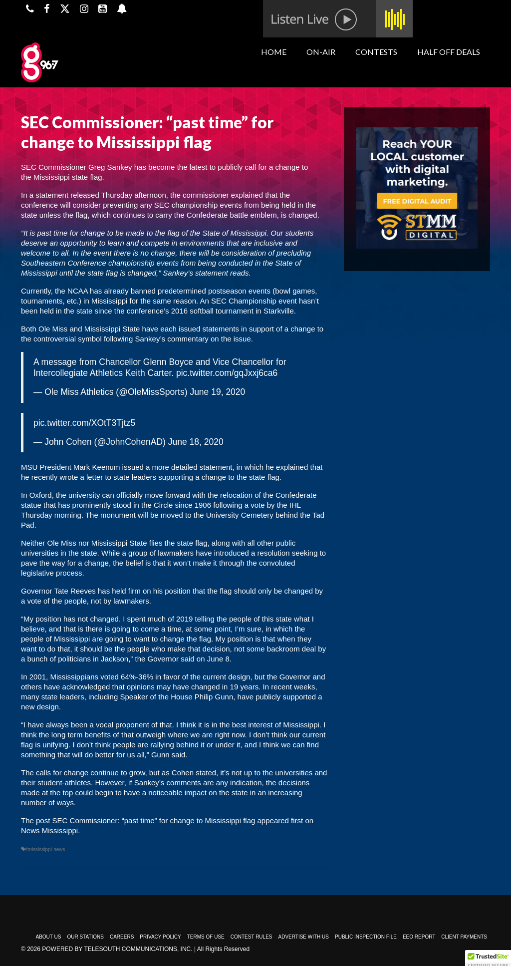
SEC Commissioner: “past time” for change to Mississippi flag (154, 820)
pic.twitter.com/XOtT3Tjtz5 (84, 423)
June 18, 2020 (196, 442)
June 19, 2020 (217, 392)
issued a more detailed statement (176, 467)
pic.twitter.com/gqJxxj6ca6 (226, 373)
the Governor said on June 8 (182, 658)
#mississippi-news (45, 849)
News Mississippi (49, 830)
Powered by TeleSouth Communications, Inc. (117, 949)
